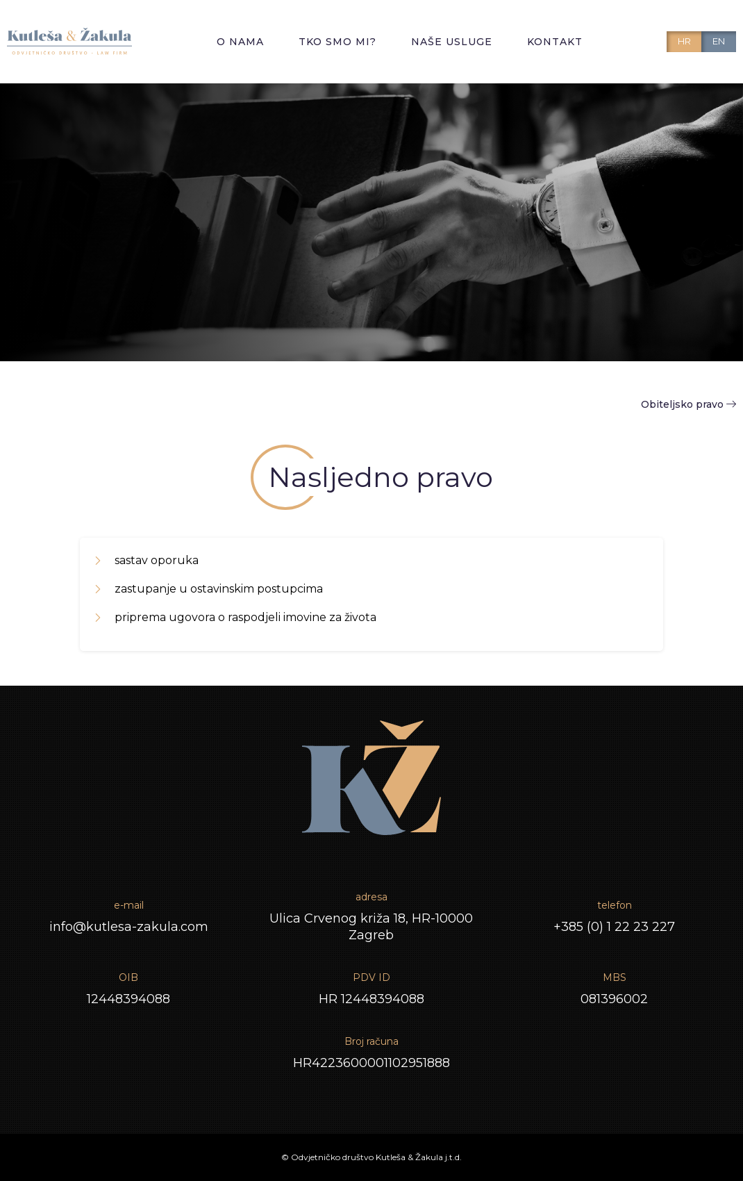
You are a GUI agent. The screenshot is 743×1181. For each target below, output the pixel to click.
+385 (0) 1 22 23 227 (614, 926)
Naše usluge (451, 41)
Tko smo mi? (337, 41)
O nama (240, 41)
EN (718, 41)
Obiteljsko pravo (688, 404)
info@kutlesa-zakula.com (128, 926)
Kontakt (555, 41)
